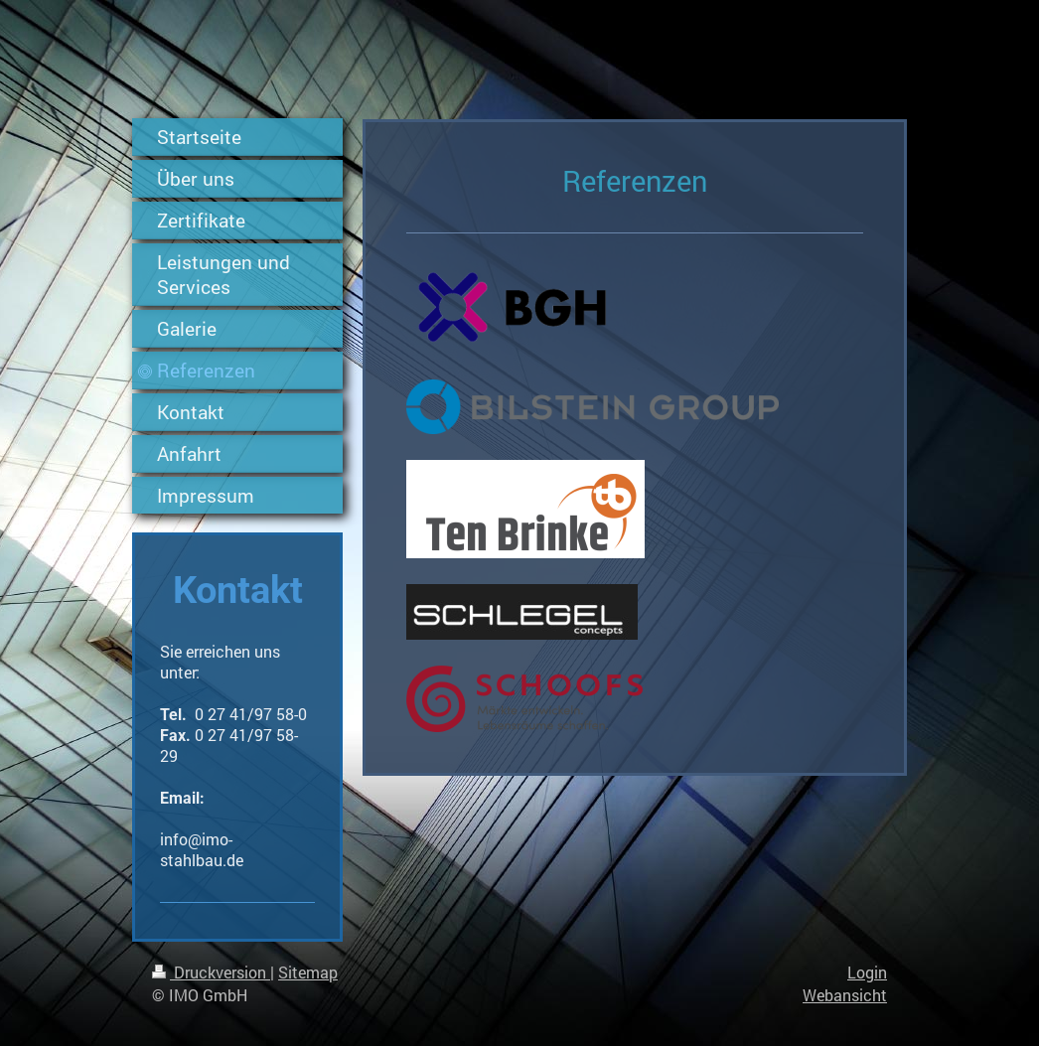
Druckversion (211, 972)
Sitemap (308, 972)
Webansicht (845, 994)
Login (867, 972)
